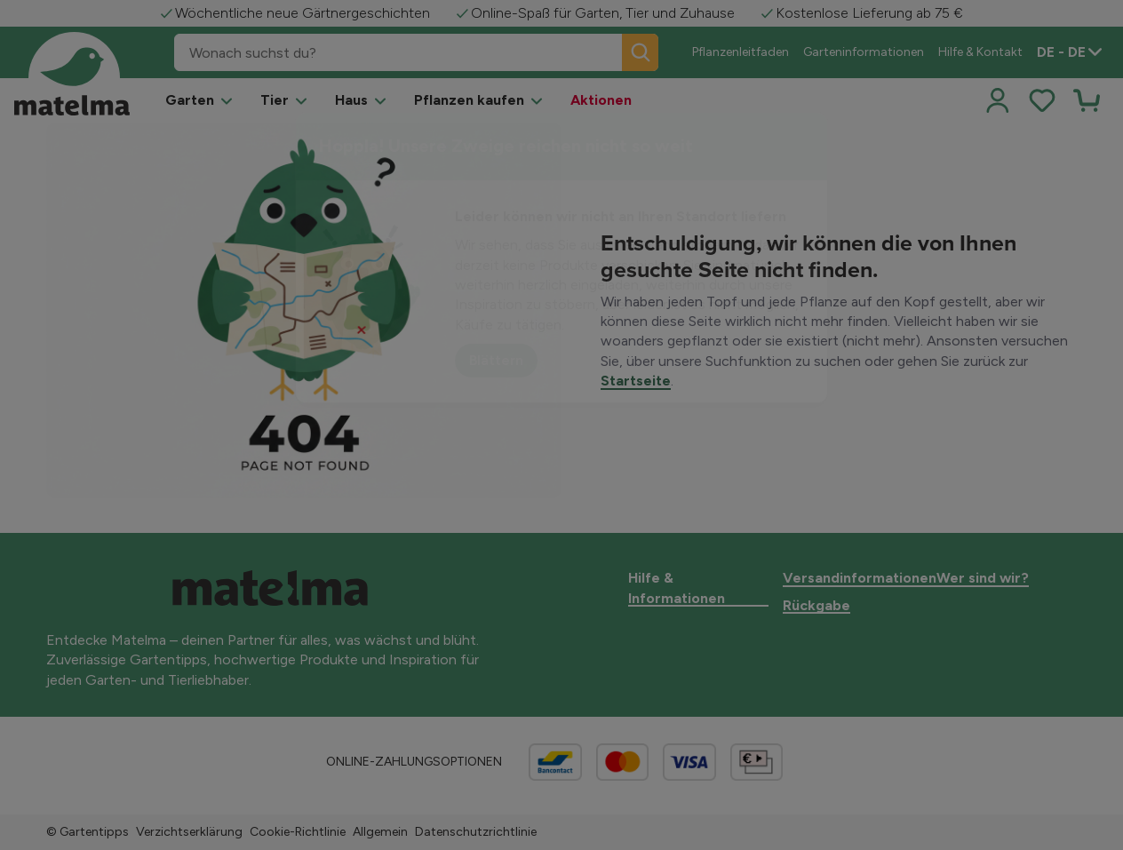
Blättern (496, 360)
